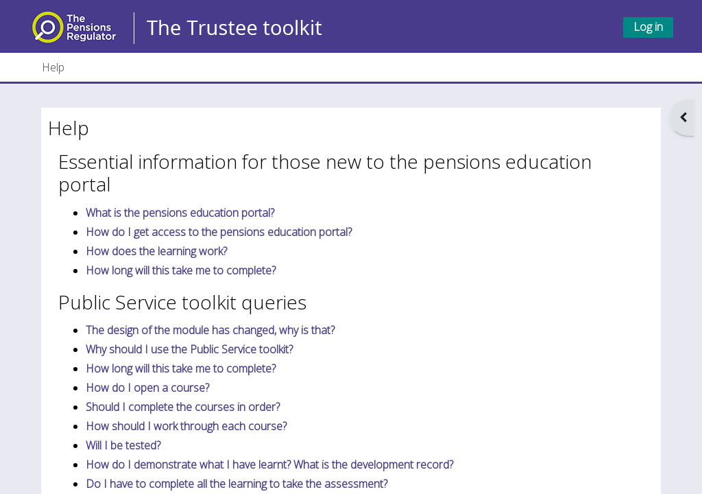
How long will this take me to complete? (181, 270)
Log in (648, 26)
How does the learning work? (156, 251)
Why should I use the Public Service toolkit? (189, 349)
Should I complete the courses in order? (183, 406)
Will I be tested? (123, 445)
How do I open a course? (147, 387)
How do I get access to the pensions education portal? (219, 231)
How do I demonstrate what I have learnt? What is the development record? (269, 464)
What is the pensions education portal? (180, 212)
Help (53, 67)
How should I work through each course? (186, 426)
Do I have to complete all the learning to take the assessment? (236, 483)
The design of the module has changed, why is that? (210, 330)
